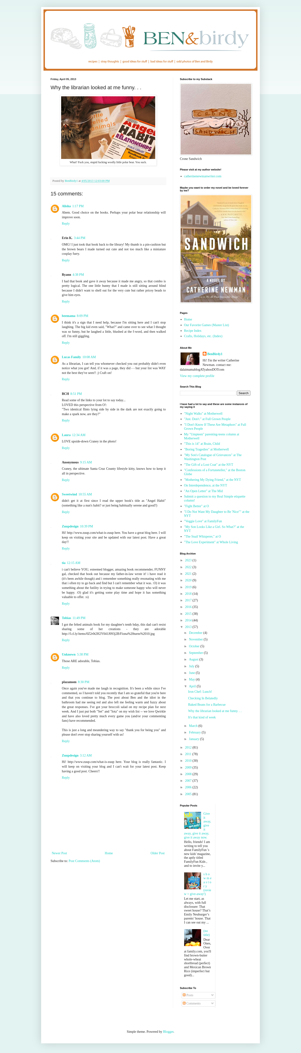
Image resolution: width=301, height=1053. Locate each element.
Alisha (66, 206)
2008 (189, 774)
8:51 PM (76, 394)
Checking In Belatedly (203, 698)
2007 (189, 780)
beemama (68, 316)
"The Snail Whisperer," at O (202, 536)
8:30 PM (83, 682)
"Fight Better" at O (196, 506)
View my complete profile (197, 376)
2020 (189, 580)
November (196, 639)
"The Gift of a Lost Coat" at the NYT (208, 464)
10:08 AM (89, 357)
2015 (189, 614)
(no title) (206, 933)
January (194, 739)
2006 (189, 787)
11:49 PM (78, 618)
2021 (189, 573)
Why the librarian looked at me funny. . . (215, 711)
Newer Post (59, 853)
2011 (188, 754)
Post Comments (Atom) (84, 861)
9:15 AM (86, 462)
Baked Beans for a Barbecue (207, 704)
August (194, 659)
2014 (189, 620)
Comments (192, 1003)
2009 (189, 767)
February (195, 732)
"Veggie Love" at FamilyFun (203, 521)
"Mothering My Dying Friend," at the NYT (212, 480)
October (194, 646)
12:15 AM (73, 563)
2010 (189, 760)
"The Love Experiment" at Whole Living (211, 542)
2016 (189, 607)
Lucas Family (71, 357)
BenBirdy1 (215, 354)
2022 (189, 567)
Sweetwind (69, 494)
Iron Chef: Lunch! (200, 691)
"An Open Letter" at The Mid (203, 491)
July (192, 666)
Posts (188, 995)
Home (109, 853)
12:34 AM (78, 435)
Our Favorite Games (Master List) (206, 325)
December (196, 633)
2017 (189, 600)
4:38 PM (78, 274)
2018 (189, 593)
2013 (189, 627)
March (193, 726)
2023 (189, 560)
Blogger (168, 1031)
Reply (66, 223)
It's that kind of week (202, 717)
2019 (189, 587)
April (193, 686)
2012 (189, 747)
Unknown (68, 654)
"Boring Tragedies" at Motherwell (206, 449)
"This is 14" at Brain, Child (202, 444)
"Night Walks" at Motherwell (203, 413)
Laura (66, 435)
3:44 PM (79, 238)
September (196, 653)
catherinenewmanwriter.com (203, 176)
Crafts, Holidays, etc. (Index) (203, 336)
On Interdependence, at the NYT (205, 485)
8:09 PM (82, 316)
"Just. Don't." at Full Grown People (207, 419)
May (192, 679)
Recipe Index (193, 330)
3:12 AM (86, 755)
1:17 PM (78, 206)
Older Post (158, 853)
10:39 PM (86, 526)
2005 (189, 794)
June (192, 673)
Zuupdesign (70, 526)
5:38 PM (82, 654)
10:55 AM (85, 494)
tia (64, 563)
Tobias (66, 618)
